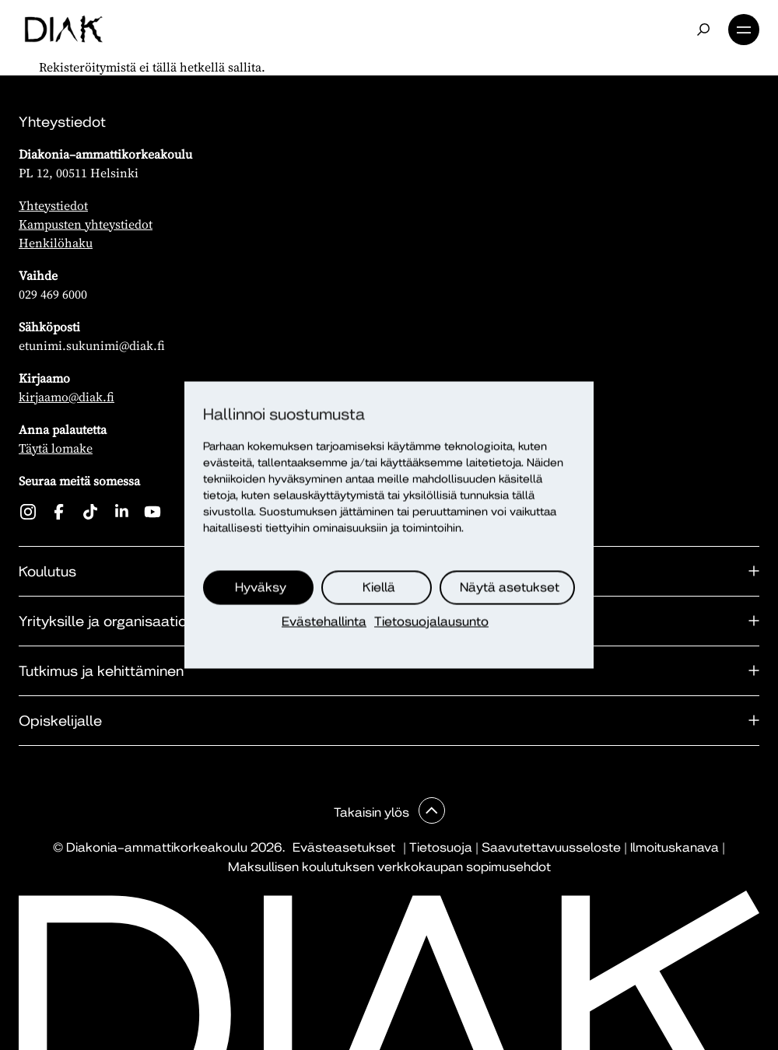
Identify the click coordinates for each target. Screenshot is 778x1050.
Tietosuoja (440, 847)
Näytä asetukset (509, 587)
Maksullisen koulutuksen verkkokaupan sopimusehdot (389, 866)
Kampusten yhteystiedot (85, 224)
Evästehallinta (324, 621)
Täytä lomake (56, 448)
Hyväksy (260, 587)
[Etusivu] (63, 29)
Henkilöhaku (56, 242)
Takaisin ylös (373, 812)
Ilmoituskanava (674, 847)
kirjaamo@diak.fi (66, 396)
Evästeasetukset (344, 847)
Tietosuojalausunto (431, 621)
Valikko (743, 29)
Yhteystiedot (53, 205)
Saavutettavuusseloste (551, 847)
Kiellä (379, 587)
